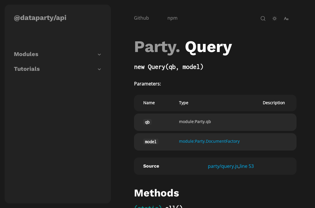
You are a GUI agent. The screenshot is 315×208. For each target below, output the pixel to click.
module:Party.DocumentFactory (209, 141)
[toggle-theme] (274, 18)
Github (141, 18)
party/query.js (223, 166)
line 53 (247, 166)
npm (172, 18)
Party (155, 46)
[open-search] (263, 18)
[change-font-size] (286, 18)
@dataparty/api (40, 18)
